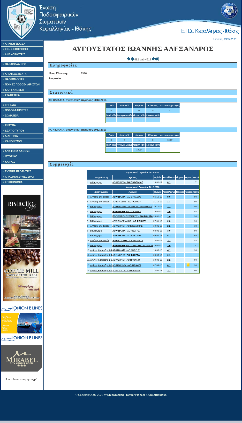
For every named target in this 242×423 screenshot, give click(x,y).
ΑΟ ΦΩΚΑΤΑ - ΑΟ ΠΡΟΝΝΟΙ (127, 260)
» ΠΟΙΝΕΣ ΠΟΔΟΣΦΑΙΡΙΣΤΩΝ (21, 84)
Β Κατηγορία (96, 206)
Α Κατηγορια (96, 182)
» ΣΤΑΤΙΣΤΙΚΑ (11, 95)
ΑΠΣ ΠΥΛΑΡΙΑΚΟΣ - (129, 221)
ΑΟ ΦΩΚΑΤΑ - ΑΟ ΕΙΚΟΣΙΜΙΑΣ (128, 226)
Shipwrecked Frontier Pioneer (126, 394)
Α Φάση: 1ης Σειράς (99, 197)
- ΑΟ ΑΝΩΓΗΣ (126, 231)
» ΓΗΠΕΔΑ (9, 104)
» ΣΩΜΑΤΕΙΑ (11, 115)
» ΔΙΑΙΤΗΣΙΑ (10, 135)
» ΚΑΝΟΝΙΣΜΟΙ (12, 141)
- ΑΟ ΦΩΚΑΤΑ (128, 240)
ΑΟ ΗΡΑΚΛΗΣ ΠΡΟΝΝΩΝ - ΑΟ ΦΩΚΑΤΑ (132, 206)
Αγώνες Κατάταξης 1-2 (101, 260)
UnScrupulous (157, 394)
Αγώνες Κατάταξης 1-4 (101, 250)
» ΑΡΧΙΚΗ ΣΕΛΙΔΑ (14, 43)
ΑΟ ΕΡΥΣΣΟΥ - (127, 201)
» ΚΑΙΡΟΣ (9, 161)
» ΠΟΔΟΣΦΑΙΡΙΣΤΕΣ (15, 110)
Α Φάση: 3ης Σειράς (99, 226)
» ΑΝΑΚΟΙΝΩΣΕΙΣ (14, 54)
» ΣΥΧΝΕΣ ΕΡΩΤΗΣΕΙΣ (17, 171)
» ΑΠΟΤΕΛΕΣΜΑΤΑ (15, 73)
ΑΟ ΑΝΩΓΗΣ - (126, 255)
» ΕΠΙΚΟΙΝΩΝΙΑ (13, 182)
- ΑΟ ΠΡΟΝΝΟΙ (127, 211)
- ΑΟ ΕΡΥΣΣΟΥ (127, 197)
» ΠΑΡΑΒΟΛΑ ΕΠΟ (14, 64)
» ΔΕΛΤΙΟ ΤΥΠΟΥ (13, 130)
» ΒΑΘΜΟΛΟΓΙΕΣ (13, 79)
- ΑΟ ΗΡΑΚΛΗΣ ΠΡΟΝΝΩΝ (133, 245)
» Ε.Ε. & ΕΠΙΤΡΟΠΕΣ (16, 49)
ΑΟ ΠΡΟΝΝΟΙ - (127, 265)
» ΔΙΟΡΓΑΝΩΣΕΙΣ (13, 89)
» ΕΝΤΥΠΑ (9, 125)
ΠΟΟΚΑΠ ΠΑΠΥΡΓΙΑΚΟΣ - (133, 216)
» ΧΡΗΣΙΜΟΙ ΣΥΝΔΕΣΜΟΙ (18, 176)
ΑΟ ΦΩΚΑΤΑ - (128, 182)
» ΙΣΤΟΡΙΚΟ (10, 156)
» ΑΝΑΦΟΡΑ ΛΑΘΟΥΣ (16, 150)
